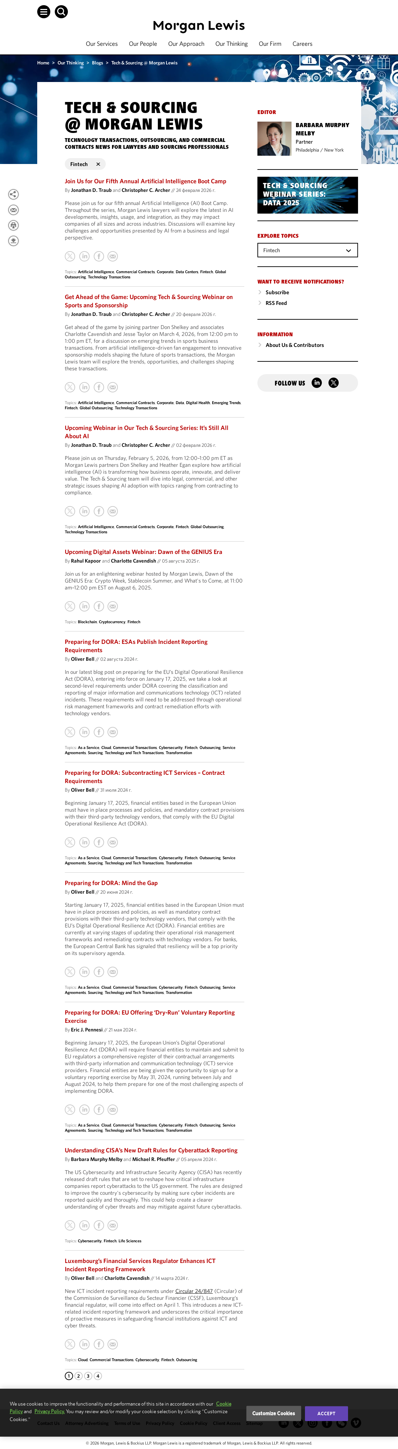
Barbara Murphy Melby (96, 1159)
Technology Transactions (109, 276)
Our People (143, 44)
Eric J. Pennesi (87, 1029)
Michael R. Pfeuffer (153, 1159)
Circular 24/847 (194, 1290)
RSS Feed (276, 302)
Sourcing (95, 752)
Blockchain (87, 621)
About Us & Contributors (295, 344)
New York (334, 150)
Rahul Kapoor (86, 560)
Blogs (97, 63)
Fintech (206, 271)
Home (43, 63)
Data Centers (187, 271)
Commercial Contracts (135, 271)
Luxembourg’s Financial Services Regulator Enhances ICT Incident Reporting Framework (140, 1265)
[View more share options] (13, 194)
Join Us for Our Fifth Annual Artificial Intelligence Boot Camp (145, 181)
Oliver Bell (82, 659)
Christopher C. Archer (146, 190)
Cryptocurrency (112, 621)
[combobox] (308, 250)
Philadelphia (307, 150)
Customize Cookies (273, 1413)
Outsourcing (210, 747)
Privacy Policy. (49, 1411)
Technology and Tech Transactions (134, 752)
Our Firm (270, 44)
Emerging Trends (226, 402)
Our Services (102, 44)
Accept (326, 1413)
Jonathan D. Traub (91, 190)
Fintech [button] (85, 164)
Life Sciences (130, 1240)
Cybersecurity (171, 747)
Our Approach (186, 44)
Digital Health (198, 402)
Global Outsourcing (96, 407)
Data (180, 402)
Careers (303, 44)
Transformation (179, 752)
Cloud (106, 747)
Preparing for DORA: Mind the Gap (111, 883)
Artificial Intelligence (96, 271)
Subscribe (277, 292)
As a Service (88, 747)
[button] (43, 11)
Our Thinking (231, 44)
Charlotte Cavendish (133, 560)
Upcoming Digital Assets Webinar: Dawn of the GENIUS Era (143, 552)
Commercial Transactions (135, 747)
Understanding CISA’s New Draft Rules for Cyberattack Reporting (151, 1150)
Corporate (165, 271)
